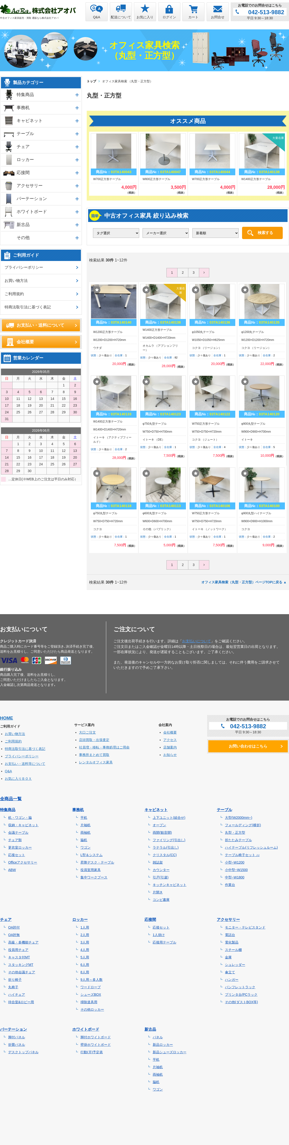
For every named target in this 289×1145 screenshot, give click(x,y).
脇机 (83, 840)
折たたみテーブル (238, 840)
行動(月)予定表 (91, 1052)
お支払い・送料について (40, 325)
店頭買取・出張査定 (94, 740)
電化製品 (231, 942)
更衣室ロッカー (20, 847)
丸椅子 (13, 987)
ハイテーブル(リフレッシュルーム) (251, 847)
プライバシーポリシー (24, 267)
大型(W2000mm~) (238, 818)
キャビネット (30, 120)
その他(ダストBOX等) (241, 1002)
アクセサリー (30, 185)
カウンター (161, 870)
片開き (158, 892)
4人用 (84, 950)
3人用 (84, 942)
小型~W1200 (234, 862)
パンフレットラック (240, 987)
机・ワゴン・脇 (20, 818)
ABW (12, 870)
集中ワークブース (93, 877)
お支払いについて (196, 641)
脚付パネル (16, 1037)
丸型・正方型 (235, 832)
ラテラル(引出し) (165, 847)
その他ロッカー (92, 1009)
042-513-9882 (266, 12)
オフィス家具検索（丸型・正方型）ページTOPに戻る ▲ (244, 582)
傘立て (230, 972)
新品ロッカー (163, 1045)
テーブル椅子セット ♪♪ (242, 855)
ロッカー (25, 159)
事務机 (23, 107)
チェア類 (15, 840)
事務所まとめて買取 (94, 755)
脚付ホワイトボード (95, 1037)
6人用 (84, 965)
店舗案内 (170, 747)
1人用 (84, 927)
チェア (23, 146)
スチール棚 (233, 950)
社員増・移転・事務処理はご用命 (104, 747)
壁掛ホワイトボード (95, 1045)
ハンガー (231, 980)
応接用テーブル (164, 942)
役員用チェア (18, 950)
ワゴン (85, 847)
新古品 (23, 224)
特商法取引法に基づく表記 (28, 307)
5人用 (84, 957)
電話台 (230, 935)
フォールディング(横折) (243, 825)
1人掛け (159, 935)
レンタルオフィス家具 (96, 762)
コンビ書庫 (161, 900)
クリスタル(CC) (165, 855)
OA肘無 (14, 935)
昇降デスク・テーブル (97, 862)
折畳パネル (16, 1045)
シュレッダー (235, 965)
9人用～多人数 (91, 980)
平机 (83, 818)
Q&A (8, 771)
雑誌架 (158, 862)
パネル (158, 1037)
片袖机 (85, 825)
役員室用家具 (90, 870)
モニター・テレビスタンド (245, 927)
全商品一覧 (11, 798)
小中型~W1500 (236, 870)
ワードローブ (90, 987)
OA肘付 (14, 927)
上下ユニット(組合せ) (169, 818)
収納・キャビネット (23, 825)
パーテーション (32, 198)
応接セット (16, 855)
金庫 (228, 957)
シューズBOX (90, 994)
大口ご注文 (87, 732)
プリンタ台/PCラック (241, 994)
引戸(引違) (160, 877)
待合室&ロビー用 (21, 1002)
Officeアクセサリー (22, 862)
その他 (23, 237)
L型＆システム (91, 855)
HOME (6, 718)
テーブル (25, 133)
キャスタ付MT (19, 957)
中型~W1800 (234, 877)
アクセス (170, 740)
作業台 (230, 885)
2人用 (84, 935)
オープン (159, 825)
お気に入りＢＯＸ (18, 779)
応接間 (23, 172)
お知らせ (170, 755)
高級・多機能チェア (23, 942)
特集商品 (25, 94)
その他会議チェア (21, 972)
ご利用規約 (14, 294)
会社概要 (25, 341)
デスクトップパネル (23, 1052)
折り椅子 (15, 980)
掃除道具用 (88, 1002)
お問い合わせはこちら (248, 746)
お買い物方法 (16, 281)
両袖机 (85, 832)
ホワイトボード (32, 211)
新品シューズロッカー (169, 1052)
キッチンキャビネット (169, 885)
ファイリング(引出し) (169, 840)
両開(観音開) (162, 832)
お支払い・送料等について (25, 764)
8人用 (84, 972)
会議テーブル (18, 832)
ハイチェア (16, 994)
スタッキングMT (20, 965)
